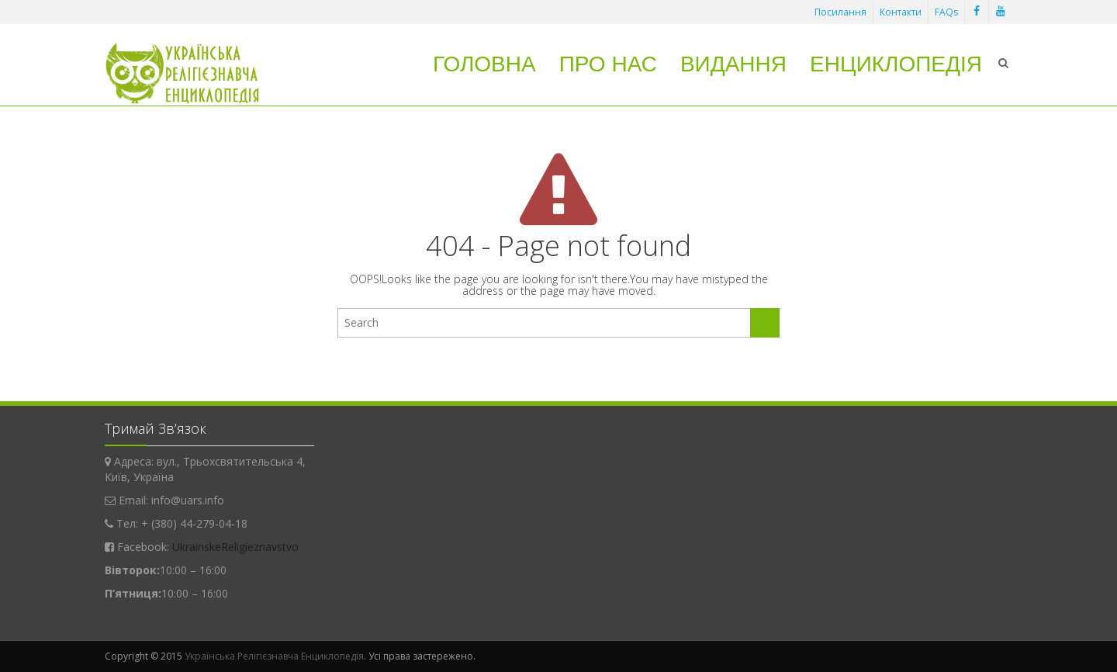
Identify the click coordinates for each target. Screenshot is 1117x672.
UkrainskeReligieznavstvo (235, 546)
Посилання (840, 12)
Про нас (608, 64)
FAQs (946, 12)
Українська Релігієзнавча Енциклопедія (274, 656)
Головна (484, 64)
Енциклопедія (896, 64)
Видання (733, 64)
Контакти (901, 12)
